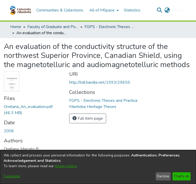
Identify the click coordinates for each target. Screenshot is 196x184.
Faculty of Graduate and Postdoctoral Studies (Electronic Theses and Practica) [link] (52, 27)
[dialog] (98, 167)
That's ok (181, 176)
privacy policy (66, 166)
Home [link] (15, 27)
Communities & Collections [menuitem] (59, 10)
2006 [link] (9, 131)
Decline (163, 176)
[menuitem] (103, 10)
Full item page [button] (87, 118)
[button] (20, 10)
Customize (12, 176)
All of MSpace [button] (102, 10)
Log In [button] (178, 10)
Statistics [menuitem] (132, 10)
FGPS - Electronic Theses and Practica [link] (110, 27)
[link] (103, 100)
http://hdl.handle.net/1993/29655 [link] (99, 82)
